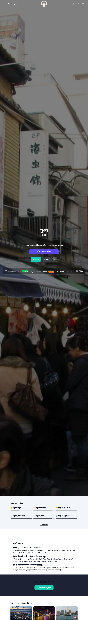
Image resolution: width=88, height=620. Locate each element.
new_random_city (44, 588)
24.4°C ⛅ (79, 271)
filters (47, 259)
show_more (44, 524)
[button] (2, 4)
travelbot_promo (46, 251)
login (83, 4)
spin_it (36, 259)
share (76, 4)
